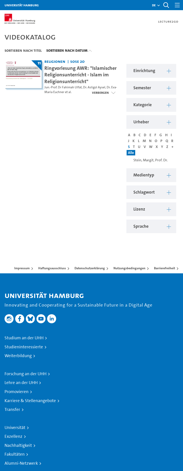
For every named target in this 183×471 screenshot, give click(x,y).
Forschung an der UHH (25, 374)
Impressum (22, 268)
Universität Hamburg (22, 5)
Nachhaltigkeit (18, 445)
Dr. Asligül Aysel (94, 87)
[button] (154, 5)
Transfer (12, 409)
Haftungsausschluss (52, 268)
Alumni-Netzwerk (21, 463)
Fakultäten (15, 454)
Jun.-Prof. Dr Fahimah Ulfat (63, 87)
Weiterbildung (18, 356)
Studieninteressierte (24, 347)
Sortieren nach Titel (23, 50)
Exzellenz (13, 436)
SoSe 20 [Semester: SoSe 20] (77, 61)
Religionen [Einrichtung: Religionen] (54, 61)
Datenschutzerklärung (90, 268)
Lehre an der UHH (21, 383)
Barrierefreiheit (164, 268)
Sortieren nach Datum (66, 50)
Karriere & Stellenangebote (30, 401)
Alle (131, 152)
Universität (15, 428)
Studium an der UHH (24, 338)
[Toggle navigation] (177, 5)
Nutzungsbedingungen (129, 268)
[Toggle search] (166, 5)
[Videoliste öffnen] (104, 92)
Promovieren (17, 392)
